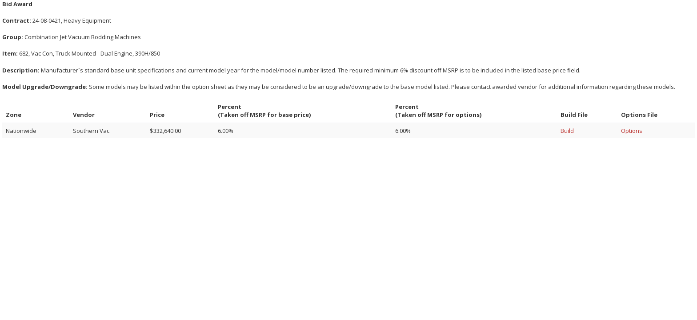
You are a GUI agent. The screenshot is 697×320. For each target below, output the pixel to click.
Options (631, 131)
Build (567, 131)
